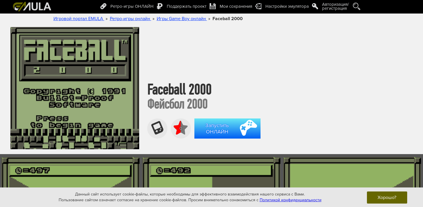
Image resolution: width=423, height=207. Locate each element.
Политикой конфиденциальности (290, 200)
